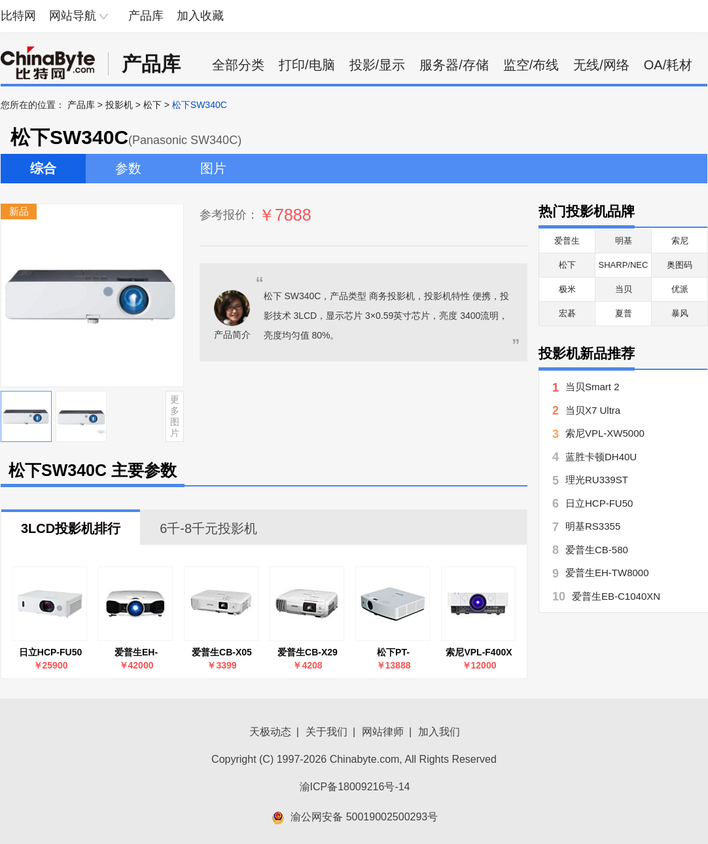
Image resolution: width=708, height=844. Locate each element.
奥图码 (679, 265)
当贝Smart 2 (592, 386)
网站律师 (383, 731)
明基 (623, 241)
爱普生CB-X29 (307, 652)
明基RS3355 (592, 526)
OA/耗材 (668, 65)
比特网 (18, 15)
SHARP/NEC (623, 265)
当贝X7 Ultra (592, 410)
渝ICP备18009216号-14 (355, 786)
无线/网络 (601, 65)
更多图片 (174, 415)
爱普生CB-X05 (222, 652)
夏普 (623, 313)
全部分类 (238, 65)
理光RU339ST (596, 479)
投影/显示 (377, 65)
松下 (152, 105)
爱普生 (567, 241)
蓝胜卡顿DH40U (601, 456)
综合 (43, 168)
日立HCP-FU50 (50, 652)
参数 (128, 168)
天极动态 (270, 731)
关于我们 (326, 731)
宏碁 (567, 313)
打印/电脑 (307, 65)
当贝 (623, 289)
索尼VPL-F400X (479, 652)
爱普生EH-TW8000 (136, 652)
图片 (213, 168)
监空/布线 (531, 65)
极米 (567, 289)
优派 (679, 289)
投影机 (119, 105)
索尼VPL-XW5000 (605, 433)
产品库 (146, 15)
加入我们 (439, 731)
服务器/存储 (454, 65)
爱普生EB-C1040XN (616, 596)
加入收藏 (200, 15)
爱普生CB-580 (596, 549)
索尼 (679, 241)
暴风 (679, 313)
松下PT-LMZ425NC (393, 652)
